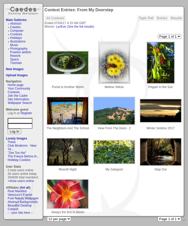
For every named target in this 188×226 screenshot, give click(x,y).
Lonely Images (16, 138)
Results (176, 18)
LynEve (61, 26)
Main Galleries (16, 20)
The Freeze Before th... (23, 156)
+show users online (21, 181)
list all (25, 187)
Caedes (24, 10)
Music (14, 45)
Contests (16, 34)
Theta (12, 142)
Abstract (15, 23)
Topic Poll (146, 18)
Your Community (19, 88)
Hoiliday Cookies (19, 160)
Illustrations (18, 41)
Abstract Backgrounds (23, 202)
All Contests (55, 18)
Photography (19, 48)
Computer (17, 31)
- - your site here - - (21, 212)
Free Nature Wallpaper (23, 198)
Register (26, 113)
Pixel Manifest (17, 191)
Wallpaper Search (20, 103)
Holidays (16, 38)
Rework (15, 56)
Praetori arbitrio (20, 52)
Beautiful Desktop (20, 205)
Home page (16, 85)
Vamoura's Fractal (20, 195)
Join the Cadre (18, 96)
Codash (13, 209)
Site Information (18, 99)
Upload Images (17, 75)
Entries (162, 18)
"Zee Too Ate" (17, 153)
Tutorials (16, 63)
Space (14, 59)
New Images (15, 69)
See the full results (80, 26)
